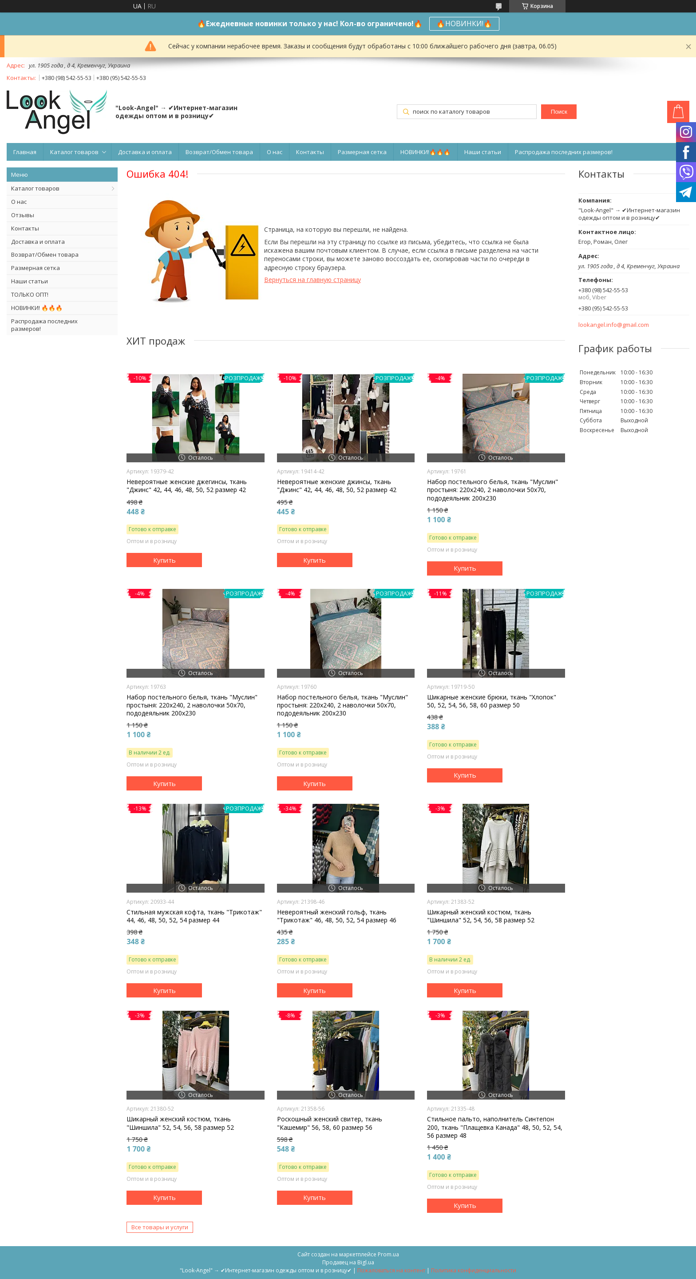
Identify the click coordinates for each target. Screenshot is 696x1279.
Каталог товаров (74, 152)
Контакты (310, 152)
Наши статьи (482, 152)
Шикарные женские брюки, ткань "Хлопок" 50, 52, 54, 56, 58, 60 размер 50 (491, 701)
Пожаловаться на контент (391, 1270)
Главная (24, 152)
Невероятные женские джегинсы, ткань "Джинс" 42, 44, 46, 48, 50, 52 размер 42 (187, 486)
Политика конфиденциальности (473, 1270)
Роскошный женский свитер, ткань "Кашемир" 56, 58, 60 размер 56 (329, 1123)
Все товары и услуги (159, 1227)
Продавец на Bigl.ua (348, 1262)
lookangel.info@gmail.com (613, 325)
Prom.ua (388, 1254)
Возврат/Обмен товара (219, 152)
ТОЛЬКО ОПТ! (29, 294)
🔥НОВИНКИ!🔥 (464, 23)
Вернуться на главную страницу (312, 279)
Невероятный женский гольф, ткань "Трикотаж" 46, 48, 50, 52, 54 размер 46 (336, 916)
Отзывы (22, 215)
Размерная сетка (362, 152)
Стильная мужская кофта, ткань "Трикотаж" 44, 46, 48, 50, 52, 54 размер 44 (194, 916)
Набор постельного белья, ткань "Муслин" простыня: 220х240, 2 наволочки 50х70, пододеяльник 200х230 (492, 490)
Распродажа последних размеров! (564, 152)
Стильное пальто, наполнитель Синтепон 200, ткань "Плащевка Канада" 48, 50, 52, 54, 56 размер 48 (494, 1127)
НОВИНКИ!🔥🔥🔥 (425, 152)
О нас (274, 152)
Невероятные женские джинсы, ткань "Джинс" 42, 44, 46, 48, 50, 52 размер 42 (336, 486)
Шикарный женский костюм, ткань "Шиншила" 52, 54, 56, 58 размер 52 (480, 916)
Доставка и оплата (145, 152)
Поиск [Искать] (559, 111)
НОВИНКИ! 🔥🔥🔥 (37, 308)
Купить (164, 560)
